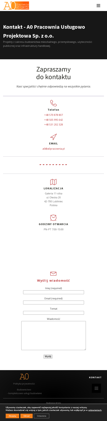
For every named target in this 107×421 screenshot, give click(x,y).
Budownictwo (24, 389)
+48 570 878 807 (53, 115)
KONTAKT (95, 377)
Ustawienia (41, 416)
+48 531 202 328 (53, 124)
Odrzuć (26, 416)
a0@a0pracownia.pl (53, 148)
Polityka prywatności (24, 383)
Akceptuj (12, 416)
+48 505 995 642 (53, 119)
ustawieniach (94, 410)
